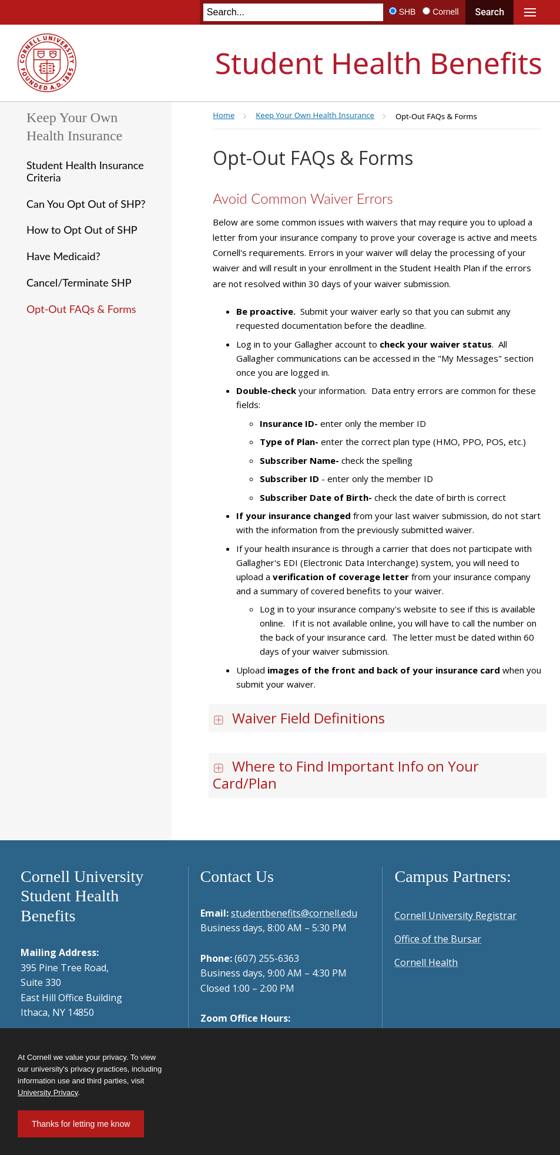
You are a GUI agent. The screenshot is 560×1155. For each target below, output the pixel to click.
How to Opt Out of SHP (82, 229)
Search (489, 12)
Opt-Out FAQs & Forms (81, 308)
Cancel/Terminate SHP (79, 282)
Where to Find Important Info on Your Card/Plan (346, 774)
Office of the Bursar (437, 938)
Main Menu (530, 12)
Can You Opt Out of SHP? (86, 203)
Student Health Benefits (378, 63)
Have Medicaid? (63, 256)
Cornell (445, 11)
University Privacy (48, 1092)
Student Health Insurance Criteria (85, 171)
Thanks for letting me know (81, 1124)
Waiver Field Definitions (299, 718)
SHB (407, 11)
